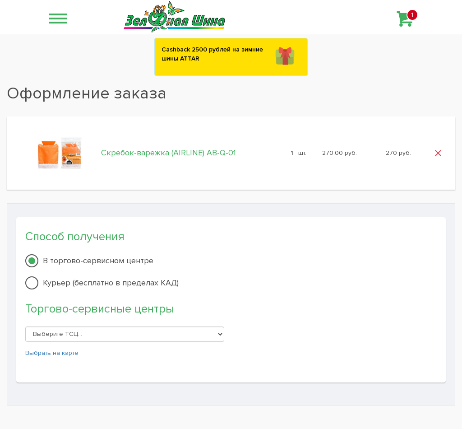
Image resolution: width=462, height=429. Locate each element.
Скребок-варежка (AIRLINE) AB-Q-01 (168, 153)
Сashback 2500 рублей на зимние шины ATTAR (212, 54)
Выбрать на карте (52, 353)
